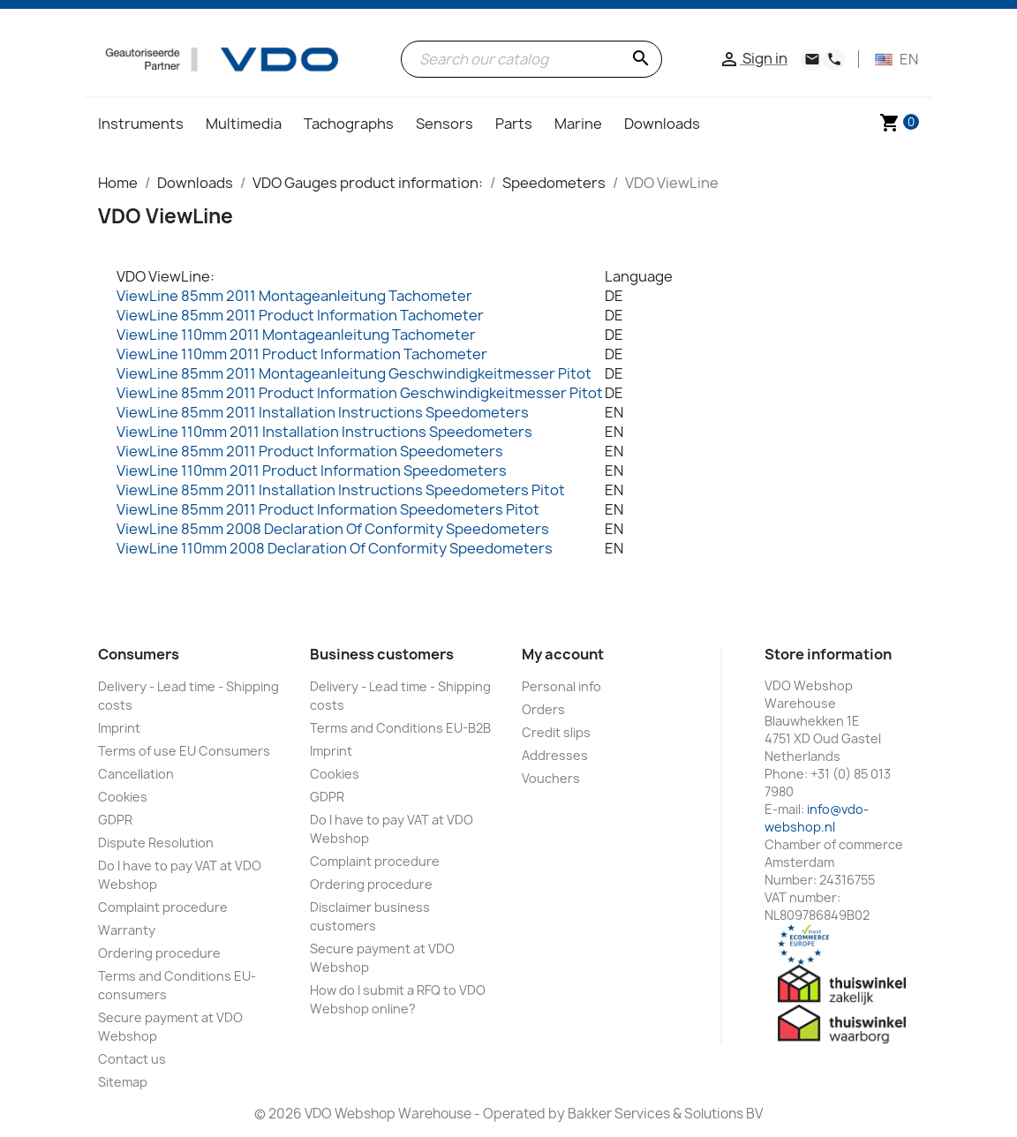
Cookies (122, 796)
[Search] (532, 59)
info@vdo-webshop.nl (817, 818)
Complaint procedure (163, 907)
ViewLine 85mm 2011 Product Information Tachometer (300, 315)
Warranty (126, 930)
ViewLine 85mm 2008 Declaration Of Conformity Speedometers (333, 528)
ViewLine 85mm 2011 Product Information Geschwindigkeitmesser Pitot (360, 393)
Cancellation (136, 773)
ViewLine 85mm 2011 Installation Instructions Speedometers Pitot (341, 490)
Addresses (555, 755)
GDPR (115, 819)
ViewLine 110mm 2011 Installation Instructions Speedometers (324, 431)
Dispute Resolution (156, 842)
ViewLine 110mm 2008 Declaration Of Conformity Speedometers (335, 548)
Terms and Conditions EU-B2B (400, 727)
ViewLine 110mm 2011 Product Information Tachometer (302, 354)
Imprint (119, 727)
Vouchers (551, 778)
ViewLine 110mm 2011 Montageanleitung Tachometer (296, 334)
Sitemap (122, 1081)
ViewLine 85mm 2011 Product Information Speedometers (310, 451)
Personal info (561, 686)
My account (563, 654)
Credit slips (556, 732)
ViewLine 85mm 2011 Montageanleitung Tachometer (294, 295)
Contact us (132, 1058)
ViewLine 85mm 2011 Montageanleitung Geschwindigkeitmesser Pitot (354, 373)
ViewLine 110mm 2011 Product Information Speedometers (312, 470)
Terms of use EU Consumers (184, 750)
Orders (543, 709)
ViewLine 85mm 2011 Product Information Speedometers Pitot (328, 509)
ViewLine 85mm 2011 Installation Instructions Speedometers (323, 412)
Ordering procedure (159, 953)
